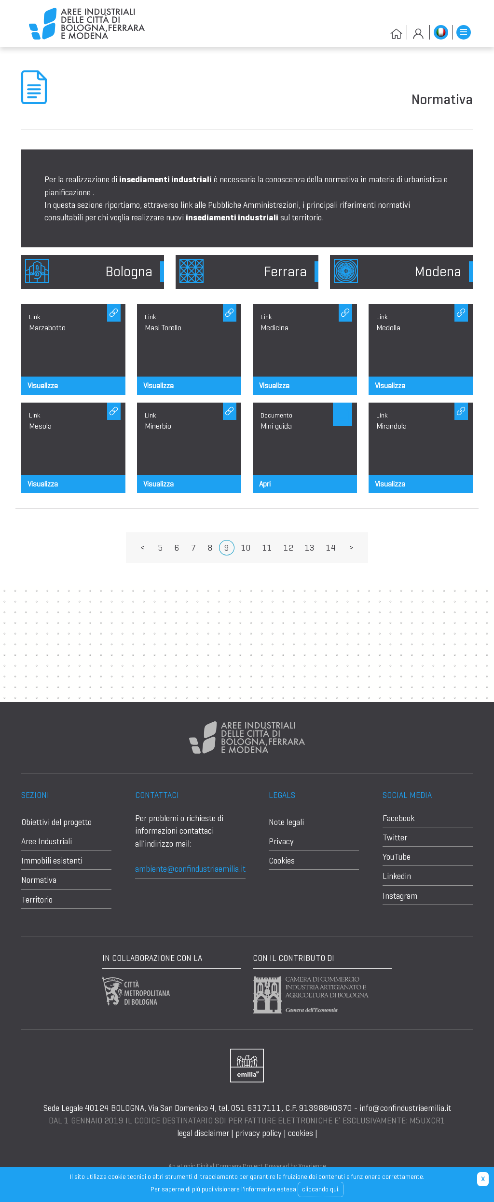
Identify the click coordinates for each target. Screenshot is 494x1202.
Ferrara (285, 271)
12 (288, 547)
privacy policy (258, 1133)
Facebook (398, 818)
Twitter (395, 837)
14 (331, 547)
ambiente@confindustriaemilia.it (190, 869)
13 (310, 547)
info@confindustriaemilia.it (405, 1108)
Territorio (37, 899)
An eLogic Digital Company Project (215, 1165)
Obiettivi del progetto (56, 822)
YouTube (397, 856)
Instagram (400, 896)
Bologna (128, 271)
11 (267, 547)
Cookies (282, 860)
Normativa (38, 880)
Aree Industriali (46, 841)
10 (246, 547)
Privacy (281, 841)
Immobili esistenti (51, 860)
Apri (265, 483)
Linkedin (397, 876)
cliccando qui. (321, 1189)
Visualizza (42, 385)
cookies (300, 1133)
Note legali (286, 822)
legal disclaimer (204, 1133)
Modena (437, 271)
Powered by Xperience (295, 1165)
